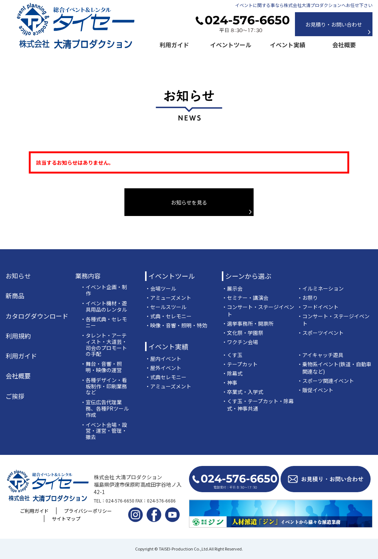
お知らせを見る (189, 202)
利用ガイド (174, 44)
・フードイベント (318, 307)
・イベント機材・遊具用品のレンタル (103, 306)
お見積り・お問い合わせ (333, 24)
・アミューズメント (168, 297)
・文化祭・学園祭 (242, 332)
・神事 (229, 382)
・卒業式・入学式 (242, 391)
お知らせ (18, 275)
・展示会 (232, 288)
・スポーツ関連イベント (325, 380)
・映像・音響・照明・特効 (176, 325)
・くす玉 (232, 355)
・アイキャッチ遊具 (320, 355)
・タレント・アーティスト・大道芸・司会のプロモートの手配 (103, 344)
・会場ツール (160, 288)
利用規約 (18, 336)
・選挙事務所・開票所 (248, 323)
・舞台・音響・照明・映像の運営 (101, 367)
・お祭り (307, 297)
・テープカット (240, 364)
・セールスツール (165, 307)
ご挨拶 (15, 396)
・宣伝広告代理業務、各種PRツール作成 (104, 408)
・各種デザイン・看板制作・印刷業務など (103, 386)
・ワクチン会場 (240, 342)
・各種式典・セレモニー (103, 322)
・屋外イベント (163, 367)
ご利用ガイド (34, 510)
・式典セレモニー (165, 377)
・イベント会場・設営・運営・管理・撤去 (103, 431)
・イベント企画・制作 (103, 290)
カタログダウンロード (37, 316)
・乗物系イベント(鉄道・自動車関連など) (334, 367)
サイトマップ (66, 518)
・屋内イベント (163, 358)
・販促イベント (315, 390)
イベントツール (230, 44)
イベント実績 (287, 44)
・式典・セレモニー (168, 316)
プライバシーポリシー (88, 510)
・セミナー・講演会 (245, 297)
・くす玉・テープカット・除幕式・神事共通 (258, 404)
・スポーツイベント (320, 332)
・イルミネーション (320, 288)
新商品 (15, 295)
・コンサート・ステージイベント (258, 310)
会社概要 (344, 44)
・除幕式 (232, 373)
